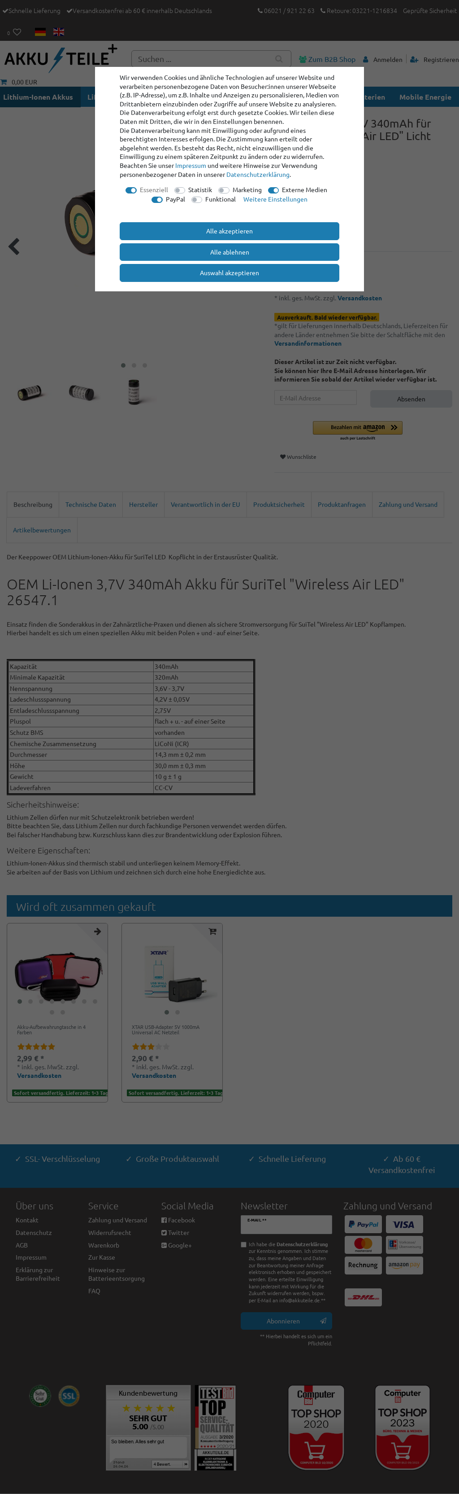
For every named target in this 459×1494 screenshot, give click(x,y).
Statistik (200, 189)
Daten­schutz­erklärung (258, 174)
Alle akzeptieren (229, 231)
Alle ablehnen (229, 252)
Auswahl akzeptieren (229, 272)
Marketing (247, 189)
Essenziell (154, 189)
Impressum (190, 165)
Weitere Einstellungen (275, 199)
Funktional (220, 199)
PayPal (175, 199)
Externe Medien (304, 189)
